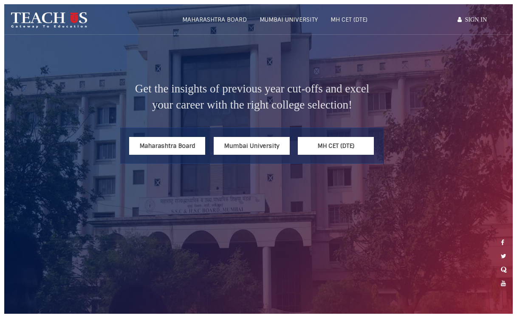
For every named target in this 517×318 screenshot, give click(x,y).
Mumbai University (289, 19)
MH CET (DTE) (349, 19)
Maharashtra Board (214, 19)
